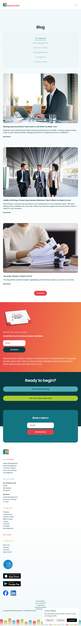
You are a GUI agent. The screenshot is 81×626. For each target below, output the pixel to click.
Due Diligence (40, 57)
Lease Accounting (40, 48)
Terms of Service (40, 603)
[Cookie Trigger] (40, 609)
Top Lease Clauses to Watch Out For (17, 276)
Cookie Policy (40, 605)
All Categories (40, 38)
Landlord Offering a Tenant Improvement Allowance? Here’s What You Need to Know (37, 200)
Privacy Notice (40, 601)
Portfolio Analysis (40, 62)
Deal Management (40, 52)
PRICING (7, 535)
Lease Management (40, 43)
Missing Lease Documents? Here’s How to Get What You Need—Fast (30, 126)
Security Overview (40, 607)
